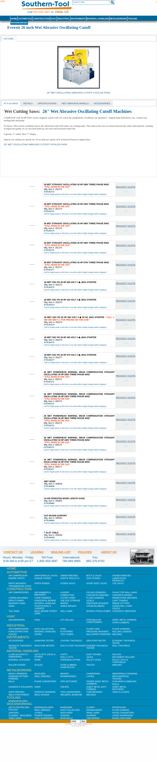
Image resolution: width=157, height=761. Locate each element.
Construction (41, 19)
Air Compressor (18, 575)
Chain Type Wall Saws (124, 592)
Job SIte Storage (70, 600)
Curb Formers (42, 598)
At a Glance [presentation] (11, 103)
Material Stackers (19, 660)
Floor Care (93, 629)
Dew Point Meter (96, 640)
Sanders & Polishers (21, 687)
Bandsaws (66, 707)
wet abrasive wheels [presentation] (75, 103)
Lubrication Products (119, 579)
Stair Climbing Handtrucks (68, 666)
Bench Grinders (18, 673)
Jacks (89, 657)
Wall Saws (66, 611)
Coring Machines (18, 598)
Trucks (90, 665)
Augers (64, 592)
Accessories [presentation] (102, 103)
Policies (85, 552)
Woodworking (19, 23)
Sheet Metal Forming (124, 620)
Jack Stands (93, 578)
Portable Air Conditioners (94, 621)
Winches (117, 665)
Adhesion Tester (44, 640)
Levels (90, 600)
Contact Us (13, 552)
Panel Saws (92, 713)
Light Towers (120, 600)
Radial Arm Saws (121, 718)
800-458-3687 (41, 12)
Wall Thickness (121, 646)
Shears (64, 687)
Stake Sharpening (122, 715)
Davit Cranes (93, 654)
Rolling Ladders (122, 631)
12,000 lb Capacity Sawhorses (18, 655)
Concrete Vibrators (124, 611)
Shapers (91, 715)
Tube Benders (94, 692)
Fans (37, 620)
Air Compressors (19, 592)
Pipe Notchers (68, 681)
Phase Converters (45, 681)
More (37, 660)
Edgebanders (94, 710)
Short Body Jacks (96, 583)
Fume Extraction (18, 631)
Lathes (90, 676)
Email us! (62, 12)
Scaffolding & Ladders (42, 607)
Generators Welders (124, 598)
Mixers (64, 603)
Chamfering (93, 673)
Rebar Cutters (121, 603)
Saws (12, 606)
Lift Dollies (67, 620)
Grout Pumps (16, 600)
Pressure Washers (97, 603)
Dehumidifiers (17, 620)
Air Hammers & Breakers (42, 593)
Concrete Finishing (97, 595)
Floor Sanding (120, 710)
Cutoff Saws (67, 598)
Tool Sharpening (44, 718)
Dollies (116, 654)
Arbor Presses (69, 575)
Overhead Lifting (70, 660)
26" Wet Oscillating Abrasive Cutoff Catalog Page (78, 92)
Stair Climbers (120, 622)
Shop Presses (17, 692)
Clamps (90, 707)
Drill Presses (42, 676)
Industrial (63, 19)
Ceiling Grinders (96, 592)
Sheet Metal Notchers (119, 688)
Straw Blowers (95, 606)
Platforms (66, 631)
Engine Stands (42, 578)
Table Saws (15, 718)
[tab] (8, 38)
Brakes (64, 673)
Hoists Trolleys (69, 578)
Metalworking (118, 19)
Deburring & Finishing (124, 673)
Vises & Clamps (120, 692)
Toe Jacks (118, 583)
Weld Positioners (19, 695)
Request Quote (125, 187)
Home (14, 19)
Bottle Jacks (94, 575)
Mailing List (61, 552)
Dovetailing (119, 707)
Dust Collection (44, 629)
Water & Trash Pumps (98, 611)
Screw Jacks (67, 583)
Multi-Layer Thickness (73, 646)
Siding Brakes (68, 606)
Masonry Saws (17, 603)
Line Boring (92, 718)
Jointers (14, 713)
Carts (63, 654)
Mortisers (66, 713)
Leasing (37, 552)
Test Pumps (66, 634)
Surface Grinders (44, 692)
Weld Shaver (41, 695)
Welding (117, 634)
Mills (12, 681)
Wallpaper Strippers (98, 634)
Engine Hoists (17, 578)
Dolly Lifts (66, 657)
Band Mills (66, 718)
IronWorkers (68, 676)
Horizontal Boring (45, 600)
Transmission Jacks (20, 586)
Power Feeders (43, 715)
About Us (109, 552)
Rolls (115, 684)
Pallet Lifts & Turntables (120, 661)
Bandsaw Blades (18, 701)
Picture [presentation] (8, 38)
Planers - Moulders (20, 715)
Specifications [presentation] (47, 103)
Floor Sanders (95, 598)
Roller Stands (17, 665)
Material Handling (98, 19)
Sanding (65, 715)
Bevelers (39, 673)
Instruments (78, 19)
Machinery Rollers (123, 657)
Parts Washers (17, 583)
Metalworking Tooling (120, 677)
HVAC (53, 19)
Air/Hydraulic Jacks (46, 575)
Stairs (38, 634)
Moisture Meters (44, 646)
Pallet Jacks (93, 660)
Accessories (16, 640)
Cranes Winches (121, 575)
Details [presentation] (28, 103)
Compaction (67, 595)
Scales (13, 634)
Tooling (132, 19)
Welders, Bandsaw (71, 695)
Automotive (25, 19)
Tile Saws (14, 611)
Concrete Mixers (122, 595)
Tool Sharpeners (70, 692)
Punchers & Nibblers (124, 681)
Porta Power (41, 583)
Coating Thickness (71, 640)
